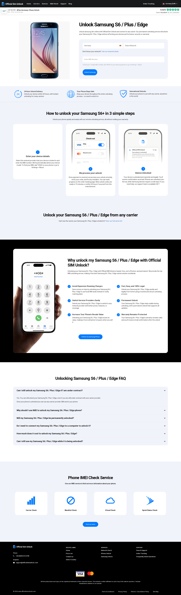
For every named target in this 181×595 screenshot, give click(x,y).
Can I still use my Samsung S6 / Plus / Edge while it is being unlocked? (50, 441)
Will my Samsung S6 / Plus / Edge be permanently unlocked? (45, 418)
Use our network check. (110, 51)
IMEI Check (54, 4)
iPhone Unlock (106, 553)
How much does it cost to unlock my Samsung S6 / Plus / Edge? (47, 433)
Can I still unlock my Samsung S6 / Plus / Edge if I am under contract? (50, 390)
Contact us (69, 556)
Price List (69, 553)
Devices (45, 4)
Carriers (36, 4)
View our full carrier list (114, 221)
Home (29, 4)
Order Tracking (148, 4)
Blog (70, 4)
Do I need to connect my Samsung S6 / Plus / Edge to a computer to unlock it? (54, 426)
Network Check (106, 550)
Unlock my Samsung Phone (90, 337)
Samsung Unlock (107, 556)
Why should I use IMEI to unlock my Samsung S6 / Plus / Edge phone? (49, 410)
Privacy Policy (122, 591)
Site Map (155, 591)
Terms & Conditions (108, 591)
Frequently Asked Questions (146, 556)
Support (63, 4)
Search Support (141, 550)
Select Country (71, 559)
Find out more (90, 524)
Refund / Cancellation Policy (140, 591)
